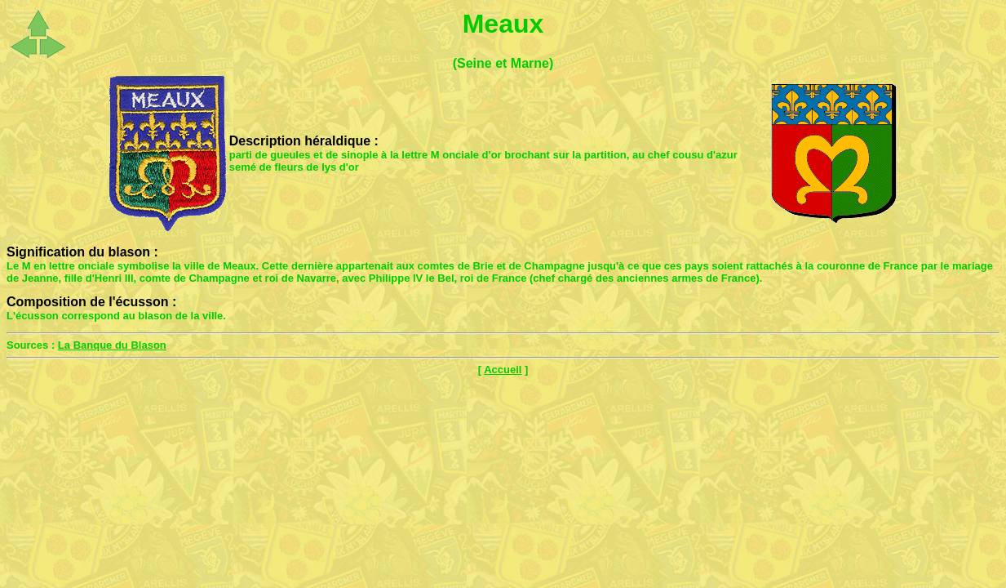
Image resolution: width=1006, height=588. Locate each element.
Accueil (502, 369)
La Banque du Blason (112, 345)
